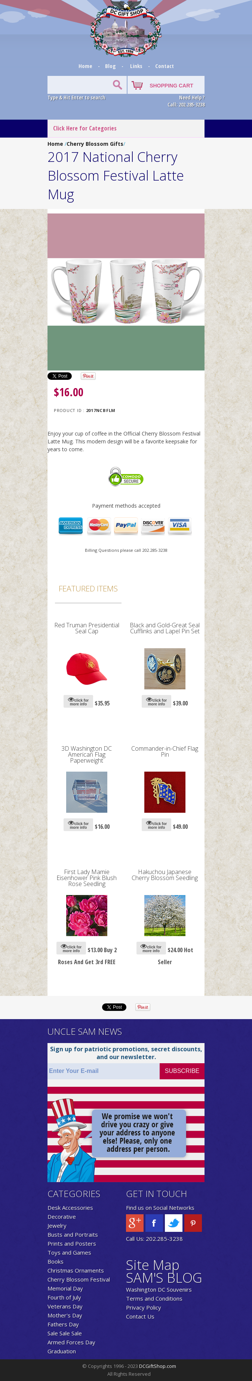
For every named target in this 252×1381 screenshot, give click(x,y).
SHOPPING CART (171, 86)
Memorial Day (65, 1288)
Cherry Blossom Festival (78, 1279)
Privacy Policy (143, 1307)
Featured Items (88, 588)
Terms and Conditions (154, 1298)
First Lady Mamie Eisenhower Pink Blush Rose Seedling (86, 878)
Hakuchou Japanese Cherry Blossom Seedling (165, 875)
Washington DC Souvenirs (159, 1289)
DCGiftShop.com (157, 1366)
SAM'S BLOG (164, 1277)
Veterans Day (65, 1306)
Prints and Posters (71, 1243)
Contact (164, 66)
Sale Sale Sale (64, 1333)
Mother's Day (64, 1315)
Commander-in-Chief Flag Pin (164, 751)
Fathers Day (63, 1324)
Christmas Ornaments (75, 1270)
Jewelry (57, 1225)
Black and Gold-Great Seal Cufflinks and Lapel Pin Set (165, 628)
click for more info (78, 701)
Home (86, 66)
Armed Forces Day (71, 1342)
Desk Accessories (70, 1207)
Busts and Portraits (72, 1234)
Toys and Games (69, 1252)
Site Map (152, 1265)
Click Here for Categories (85, 128)
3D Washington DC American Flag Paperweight (86, 754)
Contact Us (140, 1316)
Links (136, 66)
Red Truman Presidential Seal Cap (86, 628)
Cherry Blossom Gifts (95, 143)
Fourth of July (64, 1297)
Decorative (61, 1216)
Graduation (61, 1351)
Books (55, 1261)
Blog (111, 66)
